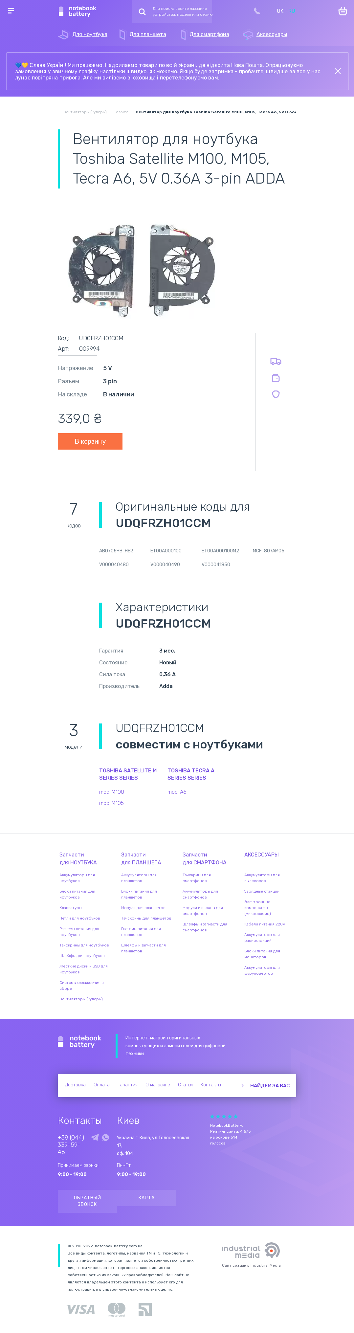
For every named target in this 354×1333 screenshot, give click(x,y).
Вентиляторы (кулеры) (81, 999)
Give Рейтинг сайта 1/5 (212, 1116)
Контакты (211, 1085)
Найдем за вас (270, 1086)
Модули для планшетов (143, 907)
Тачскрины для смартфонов (197, 878)
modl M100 (111, 792)
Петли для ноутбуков (79, 918)
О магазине (157, 1085)
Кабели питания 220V (264, 924)
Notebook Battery (79, 1042)
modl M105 (111, 803)
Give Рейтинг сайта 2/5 (218, 1116)
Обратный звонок (87, 1201)
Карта (147, 1198)
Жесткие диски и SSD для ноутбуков (83, 969)
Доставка (75, 1085)
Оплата (102, 1085)
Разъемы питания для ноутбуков (79, 931)
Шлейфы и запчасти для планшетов (143, 948)
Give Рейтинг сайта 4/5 (230, 1116)
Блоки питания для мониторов (262, 954)
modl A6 (177, 792)
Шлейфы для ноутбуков (82, 955)
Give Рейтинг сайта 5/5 (236, 1116)
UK (280, 11)
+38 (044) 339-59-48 (71, 1145)
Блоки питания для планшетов (139, 894)
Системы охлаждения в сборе (81, 985)
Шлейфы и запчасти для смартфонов (205, 927)
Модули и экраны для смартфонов (203, 910)
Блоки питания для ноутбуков (77, 894)
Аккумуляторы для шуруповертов (262, 970)
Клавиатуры (70, 907)
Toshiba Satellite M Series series (128, 774)
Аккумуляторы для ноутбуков (77, 878)
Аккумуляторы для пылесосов (262, 878)
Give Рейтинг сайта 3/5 (224, 1116)
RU (291, 11)
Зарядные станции (261, 891)
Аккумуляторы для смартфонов (200, 894)
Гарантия (128, 1085)
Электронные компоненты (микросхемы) (257, 908)
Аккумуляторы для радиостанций (262, 937)
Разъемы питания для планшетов (141, 931)
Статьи (185, 1085)
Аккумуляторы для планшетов (139, 878)
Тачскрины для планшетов (146, 918)
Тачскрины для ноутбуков (84, 945)
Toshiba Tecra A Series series (190, 774)
